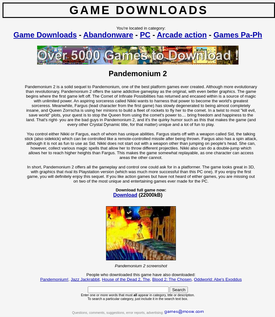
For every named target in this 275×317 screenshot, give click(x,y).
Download (125, 195)
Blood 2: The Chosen (172, 279)
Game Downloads (45, 35)
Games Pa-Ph (237, 35)
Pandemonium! (54, 279)
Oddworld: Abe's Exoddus (218, 279)
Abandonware (108, 35)
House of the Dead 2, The (126, 279)
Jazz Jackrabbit (85, 279)
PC (145, 35)
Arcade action (182, 35)
